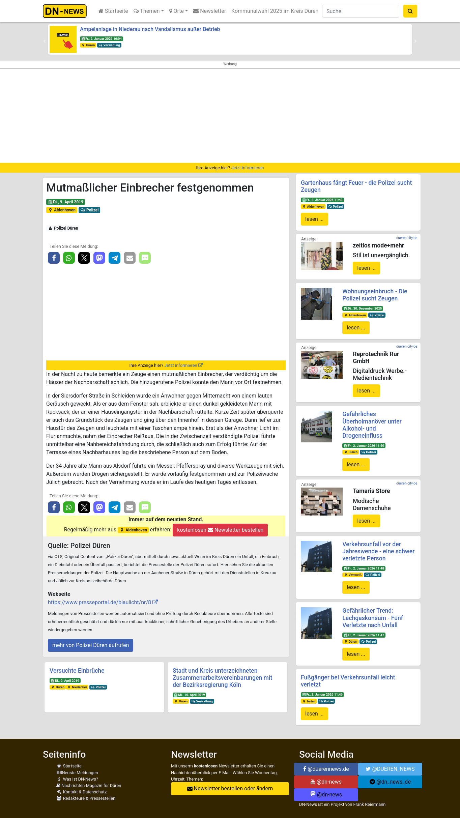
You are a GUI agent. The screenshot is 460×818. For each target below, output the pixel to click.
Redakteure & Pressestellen (85, 798)
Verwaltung (109, 45)
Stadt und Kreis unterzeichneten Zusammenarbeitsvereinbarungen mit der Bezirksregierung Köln (222, 677)
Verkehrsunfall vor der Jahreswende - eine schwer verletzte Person (378, 551)
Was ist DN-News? (77, 779)
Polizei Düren (63, 228)
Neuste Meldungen (77, 772)
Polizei (89, 210)
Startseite (113, 11)
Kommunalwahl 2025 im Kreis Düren (274, 11)
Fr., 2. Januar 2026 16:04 (101, 38)
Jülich (350, 452)
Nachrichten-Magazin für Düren (88, 785)
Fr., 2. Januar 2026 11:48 (364, 568)
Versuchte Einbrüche (77, 670)
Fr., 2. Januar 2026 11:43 (322, 200)
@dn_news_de (390, 782)
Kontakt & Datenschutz (81, 791)
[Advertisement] (230, 115)
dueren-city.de (406, 238)
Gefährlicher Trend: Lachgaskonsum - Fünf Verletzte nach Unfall (372, 617)
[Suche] (360, 11)
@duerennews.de (326, 769)
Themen (147, 11)
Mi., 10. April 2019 (189, 695)
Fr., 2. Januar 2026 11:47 (364, 635)
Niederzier (77, 687)
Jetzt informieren (247, 167)
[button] (44, 41)
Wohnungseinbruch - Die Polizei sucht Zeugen (374, 295)
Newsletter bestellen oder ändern (230, 788)
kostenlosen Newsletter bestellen (220, 530)
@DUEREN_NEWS (390, 769)
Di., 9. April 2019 (65, 202)
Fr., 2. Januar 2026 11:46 (322, 694)
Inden (308, 701)
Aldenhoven (62, 210)
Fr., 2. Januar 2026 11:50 (364, 445)
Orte (176, 11)
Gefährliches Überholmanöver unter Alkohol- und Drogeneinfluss (371, 425)
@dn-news (326, 782)
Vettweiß (353, 575)
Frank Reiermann (369, 804)
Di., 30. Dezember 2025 (363, 308)
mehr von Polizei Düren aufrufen (90, 645)
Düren (88, 45)
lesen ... (314, 219)
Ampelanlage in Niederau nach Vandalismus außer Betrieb (150, 29)
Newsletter (209, 11)
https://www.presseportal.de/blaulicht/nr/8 (99, 602)
